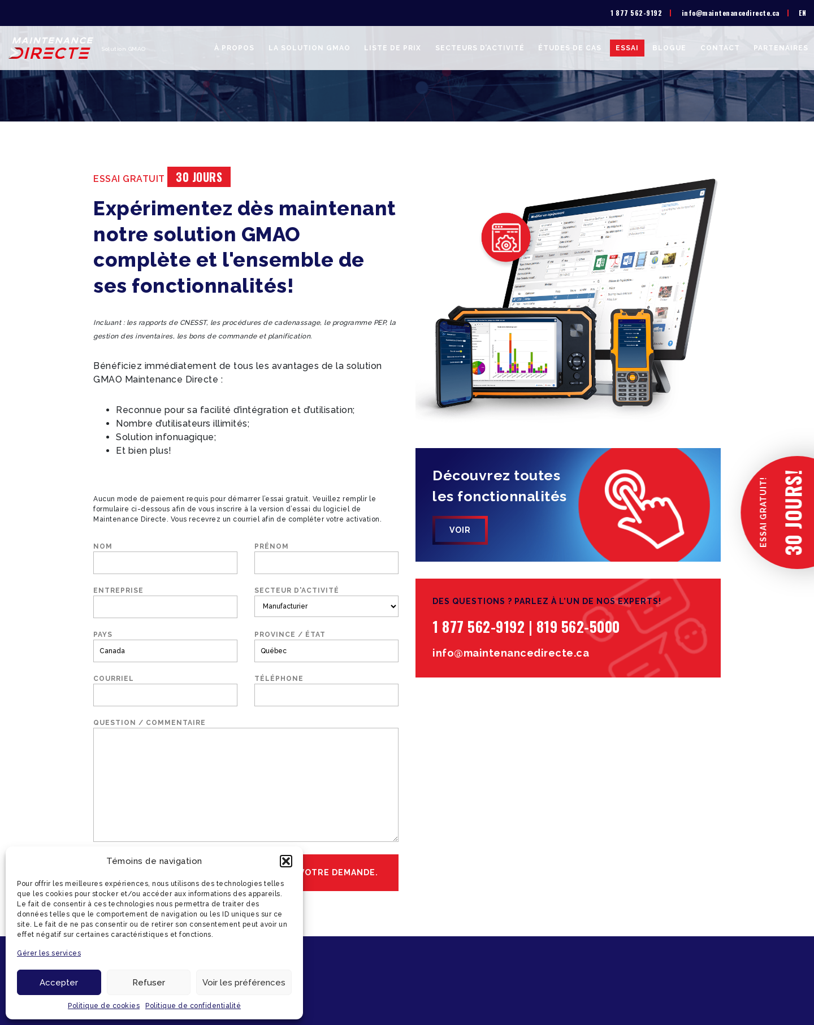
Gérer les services (49, 953)
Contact (720, 48)
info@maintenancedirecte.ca (731, 13)
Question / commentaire (246, 780)
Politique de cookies (104, 1006)
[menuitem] (802, 13)
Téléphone (326, 690)
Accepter (59, 983)
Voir (460, 530)
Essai (627, 48)
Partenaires (781, 48)
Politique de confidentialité (193, 1006)
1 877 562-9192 (636, 13)
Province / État (326, 646)
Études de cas (569, 48)
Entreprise (165, 602)
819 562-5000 (578, 626)
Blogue (669, 48)
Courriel (165, 690)
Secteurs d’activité (480, 48)
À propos (234, 48)
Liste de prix (392, 48)
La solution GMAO (309, 48)
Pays (165, 646)
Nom (165, 558)
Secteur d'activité (326, 602)
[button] (286, 861)
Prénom (326, 558)
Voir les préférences (243, 983)
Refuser (148, 983)
